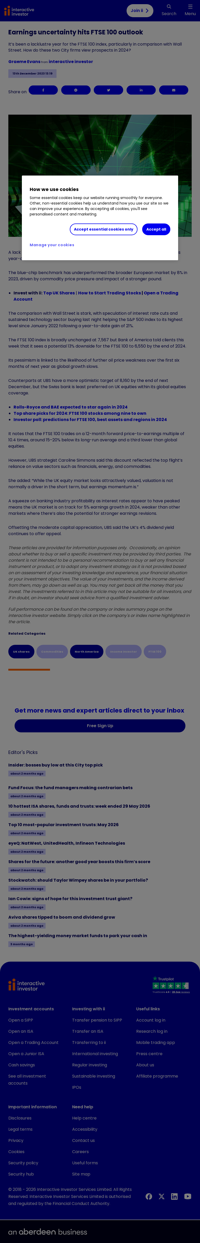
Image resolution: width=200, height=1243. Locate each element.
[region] (100, 217)
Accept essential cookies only (103, 229)
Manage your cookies (52, 244)
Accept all (156, 229)
